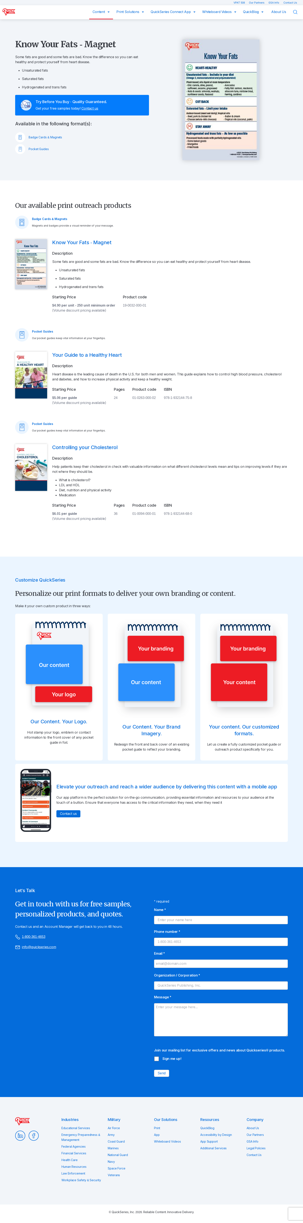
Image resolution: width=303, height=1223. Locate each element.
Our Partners (257, 2)
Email (159, 953)
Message (162, 997)
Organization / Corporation (177, 975)
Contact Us (290, 2)
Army (111, 1134)
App (157, 1134)
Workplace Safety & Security (81, 1180)
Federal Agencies (73, 1146)
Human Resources (73, 1166)
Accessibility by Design (216, 1134)
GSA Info (274, 2)
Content (99, 12)
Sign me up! (171, 1058)
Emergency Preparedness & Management (80, 1137)
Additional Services (213, 1148)
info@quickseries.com (35, 947)
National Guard (118, 1155)
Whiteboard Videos (217, 12)
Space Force (116, 1168)
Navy (111, 1161)
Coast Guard (116, 1141)
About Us (278, 12)
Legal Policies (256, 1148)
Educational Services (75, 1128)
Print (157, 1128)
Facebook (34, 1136)
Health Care (69, 1160)
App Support (209, 1141)
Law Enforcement (73, 1173)
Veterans (114, 1175)
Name (160, 910)
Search (297, 12)
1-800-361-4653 (30, 937)
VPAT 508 (240, 2)
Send (162, 1073)
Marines (113, 1148)
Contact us (89, 108)
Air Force (114, 1128)
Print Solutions (128, 12)
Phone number (167, 931)
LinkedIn (20, 1136)
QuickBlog (251, 12)
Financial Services (73, 1153)
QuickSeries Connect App (171, 12)
